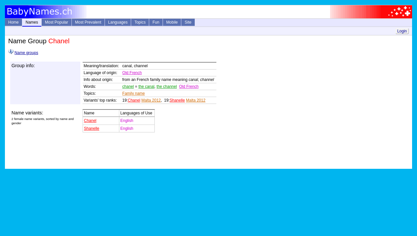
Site (188, 22)
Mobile (172, 22)
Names (32, 22)
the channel (167, 86)
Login (402, 31)
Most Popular (56, 22)
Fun (155, 22)
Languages (118, 22)
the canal (146, 86)
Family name (133, 93)
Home (13, 22)
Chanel (134, 100)
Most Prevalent (88, 22)
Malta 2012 (151, 100)
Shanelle (177, 100)
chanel (128, 86)
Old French (132, 72)
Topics (140, 22)
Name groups (26, 52)
